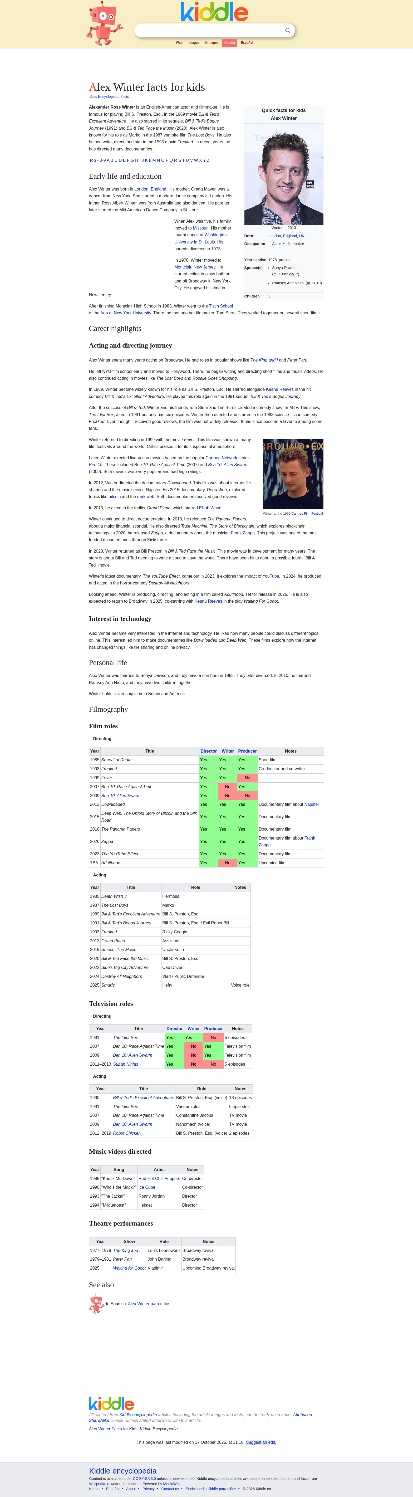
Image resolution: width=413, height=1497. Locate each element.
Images (194, 43)
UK (301, 236)
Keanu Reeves (280, 389)
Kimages (211, 43)
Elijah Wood (210, 508)
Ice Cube (147, 1187)
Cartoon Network (221, 458)
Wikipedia (97, 1484)
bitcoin (115, 496)
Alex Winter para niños (149, 1303)
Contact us (170, 1489)
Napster (311, 804)
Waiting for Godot (129, 1268)
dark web (145, 496)
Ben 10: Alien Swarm (227, 464)
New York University (132, 313)
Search (287, 30)
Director (209, 751)
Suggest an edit (260, 1442)
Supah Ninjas (125, 1064)
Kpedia (229, 43)
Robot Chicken (127, 1133)
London (274, 236)
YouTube (271, 576)
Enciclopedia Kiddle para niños (211, 1489)
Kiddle (94, 1489)
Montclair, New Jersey (194, 267)
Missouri (201, 228)
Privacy (148, 1489)
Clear (276, 30)
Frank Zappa (243, 533)
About (131, 1489)
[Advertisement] (206, 63)
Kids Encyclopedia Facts (109, 96)
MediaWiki (171, 1484)
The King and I (264, 360)
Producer (247, 751)
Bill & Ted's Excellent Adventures (143, 1097)
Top (92, 160)
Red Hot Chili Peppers (159, 1178)
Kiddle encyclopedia (138, 1414)
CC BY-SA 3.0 (144, 1478)
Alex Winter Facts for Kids (113, 1429)
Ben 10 (95, 464)
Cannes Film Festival (307, 513)
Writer (228, 751)
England (290, 236)
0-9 (103, 160)
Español (247, 43)
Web (179, 43)
